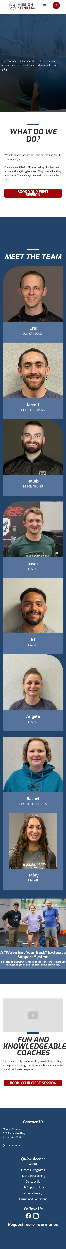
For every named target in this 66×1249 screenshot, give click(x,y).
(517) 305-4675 (11, 1145)
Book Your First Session (33, 193)
